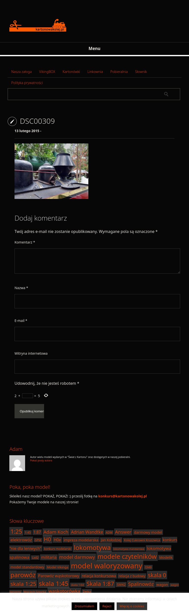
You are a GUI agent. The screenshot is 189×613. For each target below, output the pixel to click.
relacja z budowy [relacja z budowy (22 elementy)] (132, 576)
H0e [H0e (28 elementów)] (57, 540)
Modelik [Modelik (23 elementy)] (165, 557)
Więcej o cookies (132, 606)
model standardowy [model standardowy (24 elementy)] (27, 566)
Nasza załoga (21, 71)
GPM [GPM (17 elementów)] (38, 540)
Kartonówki (71, 71)
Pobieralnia (119, 71)
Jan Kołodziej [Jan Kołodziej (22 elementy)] (111, 540)
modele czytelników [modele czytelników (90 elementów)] (127, 556)
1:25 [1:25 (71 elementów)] (16, 531)
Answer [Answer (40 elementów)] (123, 532)
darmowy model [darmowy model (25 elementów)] (148, 532)
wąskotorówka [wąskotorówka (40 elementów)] (64, 591)
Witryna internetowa (31, 353)
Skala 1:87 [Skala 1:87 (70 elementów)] (100, 584)
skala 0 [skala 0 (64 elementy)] (157, 575)
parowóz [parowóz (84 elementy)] (22, 575)
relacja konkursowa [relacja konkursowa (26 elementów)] (99, 575)
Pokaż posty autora (41, 460)
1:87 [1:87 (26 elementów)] (37, 532)
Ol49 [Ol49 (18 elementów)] (148, 567)
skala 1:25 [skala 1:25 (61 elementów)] (23, 584)
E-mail (21, 320)
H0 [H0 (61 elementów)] (47, 539)
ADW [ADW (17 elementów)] (109, 532)
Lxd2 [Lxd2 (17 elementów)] (35, 558)
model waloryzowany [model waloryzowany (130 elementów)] (106, 566)
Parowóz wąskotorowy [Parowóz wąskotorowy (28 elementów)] (58, 575)
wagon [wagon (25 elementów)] (162, 584)
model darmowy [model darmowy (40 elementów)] (77, 557)
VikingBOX (47, 71)
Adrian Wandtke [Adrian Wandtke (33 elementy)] (87, 532)
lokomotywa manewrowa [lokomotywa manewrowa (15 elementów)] (128, 549)
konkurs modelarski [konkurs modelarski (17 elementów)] (57, 549)
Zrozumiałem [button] (84, 606)
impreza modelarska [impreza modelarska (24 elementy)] (81, 539)
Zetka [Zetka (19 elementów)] (87, 591)
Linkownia (95, 71)
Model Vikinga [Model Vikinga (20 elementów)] (57, 567)
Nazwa (21, 287)
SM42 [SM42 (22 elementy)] (121, 584)
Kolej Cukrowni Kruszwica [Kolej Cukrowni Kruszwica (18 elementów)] (142, 540)
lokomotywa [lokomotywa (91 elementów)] (92, 547)
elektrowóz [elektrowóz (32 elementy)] (21, 540)
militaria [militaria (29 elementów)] (49, 557)
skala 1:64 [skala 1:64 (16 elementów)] (77, 585)
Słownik (141, 71)
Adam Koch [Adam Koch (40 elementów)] (56, 532)
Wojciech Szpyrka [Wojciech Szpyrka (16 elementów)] (35, 592)
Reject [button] (106, 606)
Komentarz (25, 242)
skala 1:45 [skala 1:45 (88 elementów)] (53, 583)
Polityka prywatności (27, 82)
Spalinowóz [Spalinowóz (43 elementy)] (141, 584)
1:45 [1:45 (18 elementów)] (28, 532)
